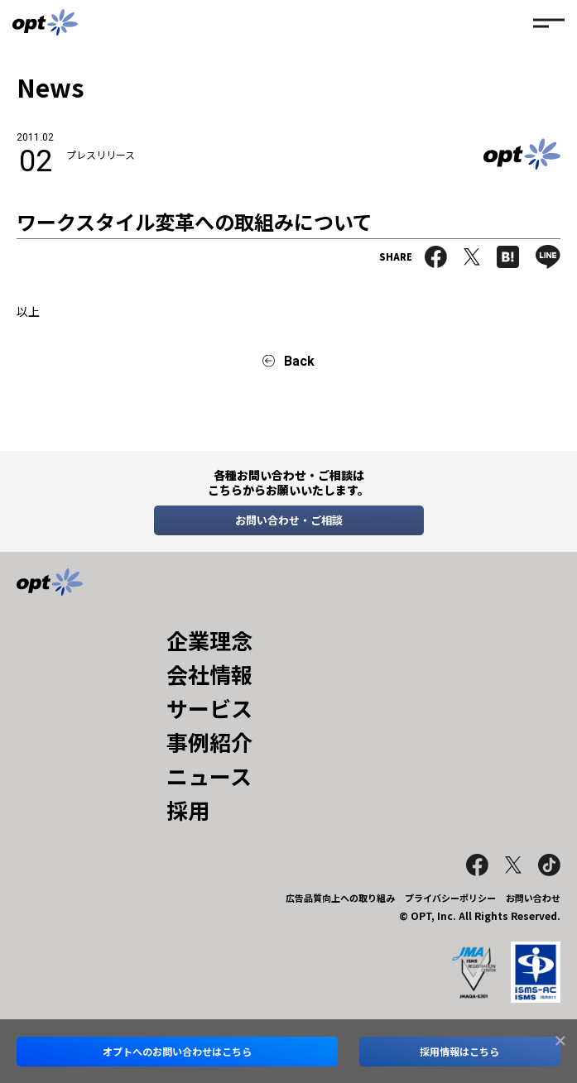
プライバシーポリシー (450, 897)
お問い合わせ (533, 897)
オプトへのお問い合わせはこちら (177, 1051)
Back (299, 361)
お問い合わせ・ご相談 (289, 520)
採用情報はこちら (459, 1051)
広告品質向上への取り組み (340, 897)
